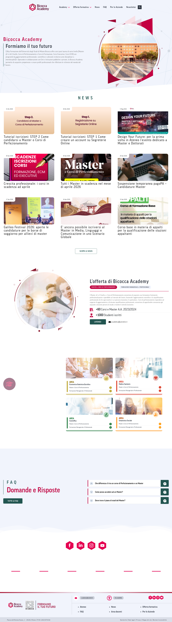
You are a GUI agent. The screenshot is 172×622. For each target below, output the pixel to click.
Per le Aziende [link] (116, 7)
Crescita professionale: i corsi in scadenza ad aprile (26, 185)
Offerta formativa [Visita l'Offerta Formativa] (149, 607)
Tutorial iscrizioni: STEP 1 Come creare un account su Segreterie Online (83, 140)
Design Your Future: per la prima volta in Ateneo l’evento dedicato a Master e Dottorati (142, 140)
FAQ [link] (105, 7)
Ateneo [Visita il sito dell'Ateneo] (83, 607)
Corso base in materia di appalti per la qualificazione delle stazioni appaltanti (142, 230)
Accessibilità (118, 598)
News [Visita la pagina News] (113, 607)
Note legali (131, 620)
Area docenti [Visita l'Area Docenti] (116, 612)
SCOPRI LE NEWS (86, 251)
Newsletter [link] (131, 7)
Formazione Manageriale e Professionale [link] (80, 391)
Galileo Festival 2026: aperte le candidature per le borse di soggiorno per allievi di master (26, 230)
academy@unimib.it (118, 322)
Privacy (138, 620)
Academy (64, 7)
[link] (43, 7)
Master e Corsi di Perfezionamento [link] (79, 387)
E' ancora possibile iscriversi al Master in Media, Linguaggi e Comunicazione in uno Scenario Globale (83, 232)
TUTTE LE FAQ (13, 501)
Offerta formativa (82, 7)
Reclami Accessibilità (160, 620)
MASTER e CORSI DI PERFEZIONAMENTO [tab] (103, 287)
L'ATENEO (98, 322)
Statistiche (123, 620)
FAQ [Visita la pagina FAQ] (82, 612)
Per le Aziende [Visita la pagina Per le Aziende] (148, 612)
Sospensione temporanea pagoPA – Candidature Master (142, 185)
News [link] (97, 7)
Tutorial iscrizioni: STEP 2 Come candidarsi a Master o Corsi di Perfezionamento (26, 140)
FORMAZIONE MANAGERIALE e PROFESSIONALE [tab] (135, 287)
